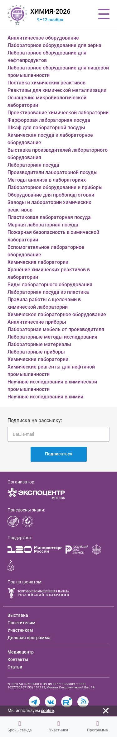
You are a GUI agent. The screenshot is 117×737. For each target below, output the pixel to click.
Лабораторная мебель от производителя (55, 329)
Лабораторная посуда (33, 165)
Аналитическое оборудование (43, 38)
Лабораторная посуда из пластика (48, 292)
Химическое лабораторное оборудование (56, 314)
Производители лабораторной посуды (52, 172)
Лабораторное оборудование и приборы (55, 187)
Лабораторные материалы (39, 344)
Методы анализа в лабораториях (46, 180)
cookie (47, 710)
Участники (58, 726)
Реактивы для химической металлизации (56, 90)
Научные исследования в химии (45, 397)
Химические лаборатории (37, 262)
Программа (97, 726)
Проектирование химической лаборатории (58, 113)
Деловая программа (29, 637)
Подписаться (58, 453)
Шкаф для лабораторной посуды (46, 128)
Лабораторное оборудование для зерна (54, 45)
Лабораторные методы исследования (52, 337)
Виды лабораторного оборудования (49, 285)
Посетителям (21, 622)
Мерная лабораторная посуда (42, 225)
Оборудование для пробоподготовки (50, 195)
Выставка (17, 615)
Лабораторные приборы (36, 352)
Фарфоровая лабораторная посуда (48, 120)
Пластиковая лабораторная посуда (49, 217)
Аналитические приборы (36, 322)
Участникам (20, 630)
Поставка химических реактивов (46, 83)
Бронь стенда (19, 726)
